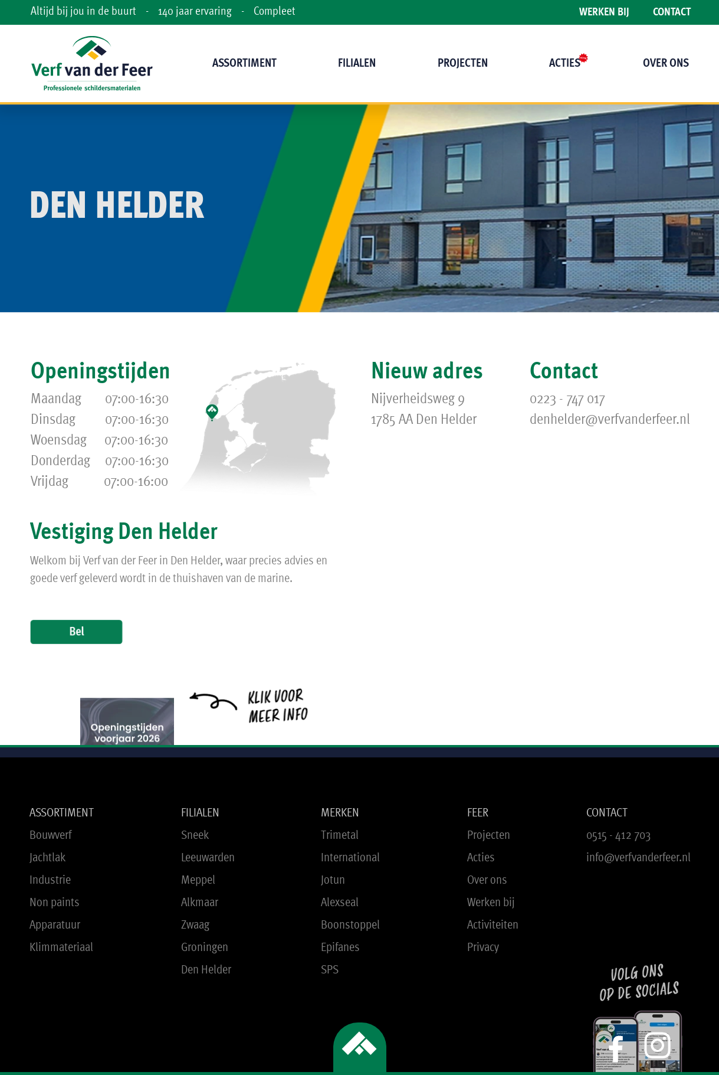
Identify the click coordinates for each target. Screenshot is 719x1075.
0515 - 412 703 (618, 835)
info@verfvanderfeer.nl (638, 858)
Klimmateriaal (61, 948)
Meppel (198, 880)
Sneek (195, 835)
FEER (477, 813)
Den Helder (206, 970)
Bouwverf (50, 835)
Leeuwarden (208, 858)
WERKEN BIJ (604, 12)
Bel (76, 632)
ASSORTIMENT (61, 813)
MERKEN (340, 813)
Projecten (488, 835)
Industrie (50, 880)
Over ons (487, 880)
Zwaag (195, 925)
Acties (481, 858)
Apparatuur (54, 925)
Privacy (483, 948)
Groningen (204, 948)
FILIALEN (200, 813)
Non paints (54, 903)
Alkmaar (199, 903)
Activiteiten (492, 925)
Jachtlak (47, 858)
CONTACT (672, 12)
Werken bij (491, 903)
